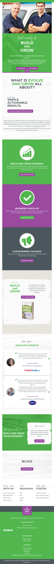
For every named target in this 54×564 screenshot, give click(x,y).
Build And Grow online (27, 174)
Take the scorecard (27, 217)
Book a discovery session (42, 495)
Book (21, 493)
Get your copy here (28, 297)
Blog (21, 495)
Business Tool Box (27, 260)
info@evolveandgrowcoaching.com (28, 527)
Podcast (22, 497)
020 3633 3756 (27, 525)
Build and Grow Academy (42, 497)
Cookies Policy (27, 549)
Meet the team (7, 497)
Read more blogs (27, 469)
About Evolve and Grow (9, 493)
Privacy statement (27, 548)
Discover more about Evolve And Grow (20, 111)
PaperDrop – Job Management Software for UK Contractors (27, 555)
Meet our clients (7, 500)
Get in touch (39, 441)
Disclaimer (27, 551)
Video (21, 500)
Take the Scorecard (41, 493)
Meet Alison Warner (8, 495)
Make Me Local (27, 562)
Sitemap (27, 553)
